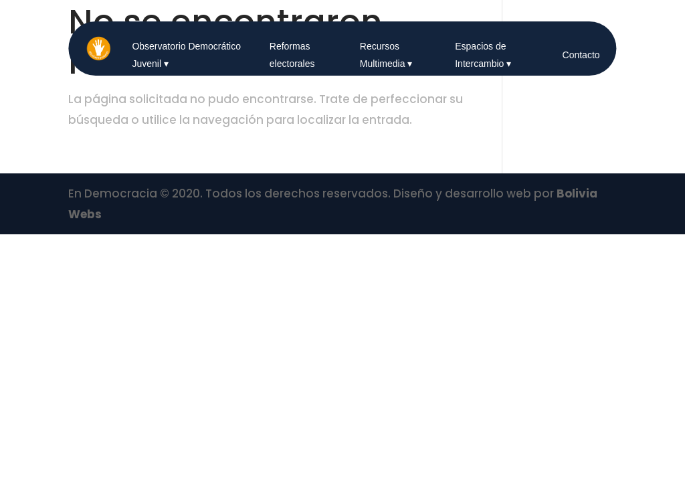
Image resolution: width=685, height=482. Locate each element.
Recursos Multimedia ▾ (386, 55)
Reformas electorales (292, 55)
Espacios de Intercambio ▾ (483, 55)
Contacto (581, 55)
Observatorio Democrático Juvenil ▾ (186, 55)
